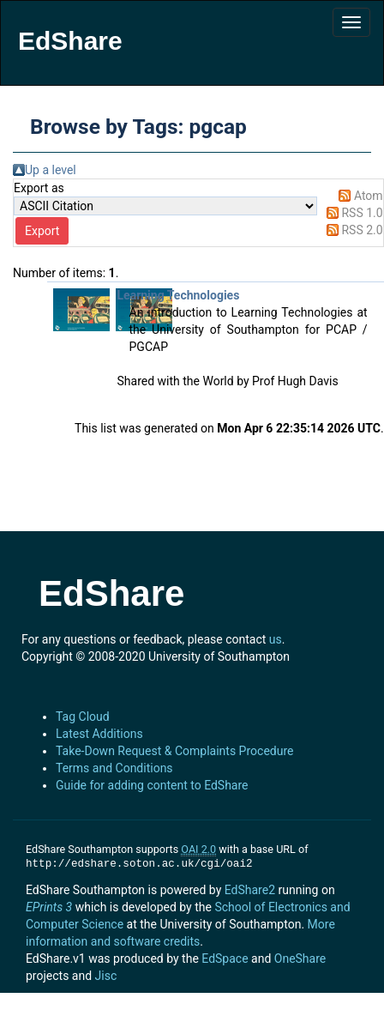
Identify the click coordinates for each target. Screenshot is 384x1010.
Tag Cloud (83, 716)
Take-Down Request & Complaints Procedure (174, 751)
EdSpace (224, 958)
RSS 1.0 (361, 213)
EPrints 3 (49, 907)
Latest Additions (99, 734)
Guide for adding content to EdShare (152, 785)
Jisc (106, 976)
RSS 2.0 (361, 230)
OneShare (300, 958)
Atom (368, 196)
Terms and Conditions (114, 768)
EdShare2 (250, 890)
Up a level (50, 170)
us (275, 639)
